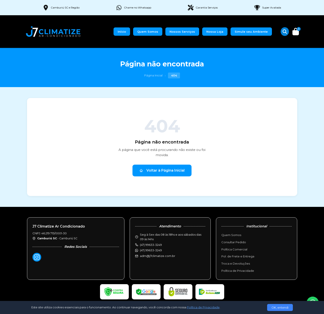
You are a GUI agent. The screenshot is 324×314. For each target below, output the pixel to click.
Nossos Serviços (182, 31)
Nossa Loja (214, 31)
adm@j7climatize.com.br (157, 256)
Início (122, 31)
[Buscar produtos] (285, 31)
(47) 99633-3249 (151, 250)
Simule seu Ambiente (251, 31)
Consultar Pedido (233, 242)
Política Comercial (234, 249)
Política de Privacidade (237, 270)
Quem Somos (147, 31)
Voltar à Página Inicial (162, 170)
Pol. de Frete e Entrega (237, 256)
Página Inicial (153, 75)
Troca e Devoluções (235, 263)
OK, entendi (279, 307)
